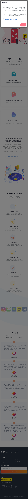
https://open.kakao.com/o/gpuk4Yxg (9, 19)
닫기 (23, 24)
